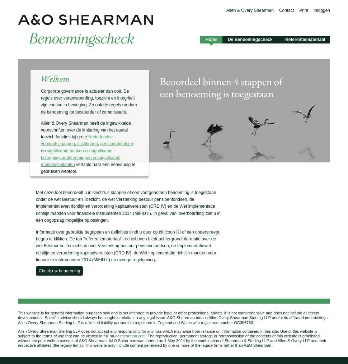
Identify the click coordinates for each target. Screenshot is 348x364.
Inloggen (322, 10)
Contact (286, 10)
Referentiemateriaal (305, 39)
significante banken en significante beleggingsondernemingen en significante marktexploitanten (81, 157)
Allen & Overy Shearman (250, 10)
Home (211, 40)
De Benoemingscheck (250, 39)
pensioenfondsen (116, 143)
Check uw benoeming (59, 270)
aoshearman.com (130, 336)
